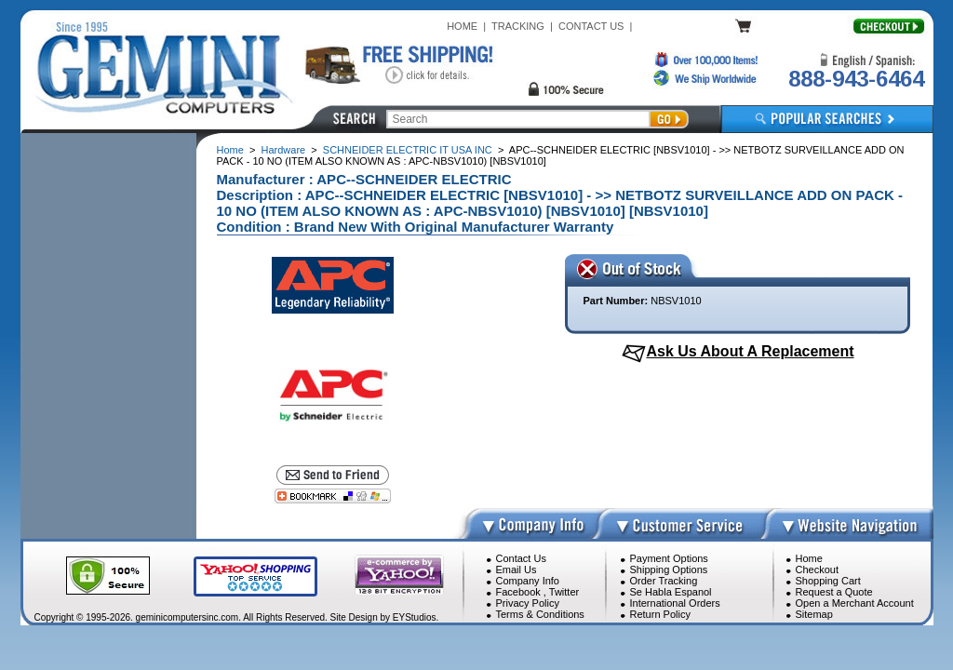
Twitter (564, 591)
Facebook (518, 591)
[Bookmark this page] (333, 496)
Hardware (284, 149)
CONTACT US (591, 26)
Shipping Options (669, 569)
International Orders (675, 603)
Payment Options (669, 558)
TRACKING (517, 26)
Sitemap (814, 614)
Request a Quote (834, 591)
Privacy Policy (527, 603)
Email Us (516, 569)
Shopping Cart (828, 580)
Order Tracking (664, 580)
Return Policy (660, 614)
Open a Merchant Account (855, 603)
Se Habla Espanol (671, 591)
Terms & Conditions (540, 614)
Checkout (817, 569)
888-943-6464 (856, 78)
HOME (462, 26)
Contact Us (521, 558)
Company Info (527, 580)
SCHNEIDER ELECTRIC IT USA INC (407, 149)
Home (230, 149)
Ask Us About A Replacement (749, 351)
